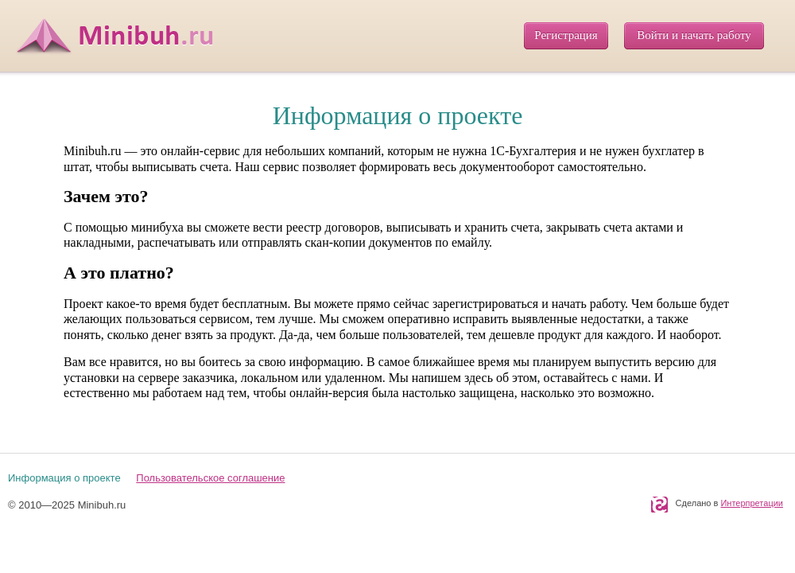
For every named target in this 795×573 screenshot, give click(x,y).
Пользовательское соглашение (210, 478)
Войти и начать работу (694, 35)
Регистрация (566, 35)
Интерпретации (751, 503)
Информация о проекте (64, 478)
